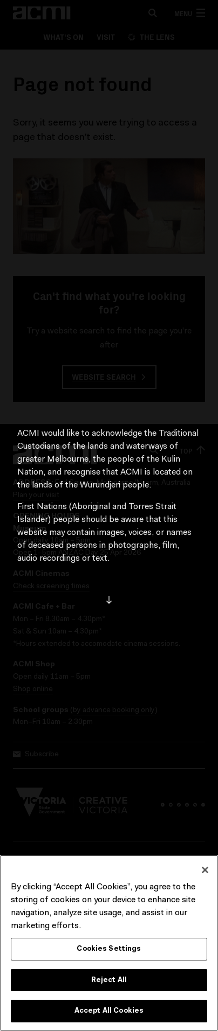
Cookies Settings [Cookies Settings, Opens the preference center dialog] (109, 948)
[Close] (205, 870)
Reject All (109, 980)
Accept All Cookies (109, 1010)
